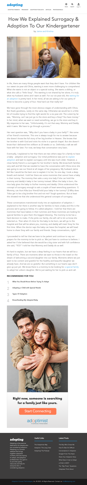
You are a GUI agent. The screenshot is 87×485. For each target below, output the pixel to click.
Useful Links (39, 438)
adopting (15, 5)
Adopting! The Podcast (41, 451)
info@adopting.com (69, 481)
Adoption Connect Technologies (22, 481)
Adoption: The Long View (42, 448)
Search (72, 5)
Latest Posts (64, 438)
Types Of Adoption (19, 294)
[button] (13, 9)
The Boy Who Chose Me (66, 445)
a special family (72, 267)
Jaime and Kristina (45, 31)
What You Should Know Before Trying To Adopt (30, 281)
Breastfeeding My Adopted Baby (25, 300)
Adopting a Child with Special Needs (26, 288)
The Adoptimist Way (40, 445)
